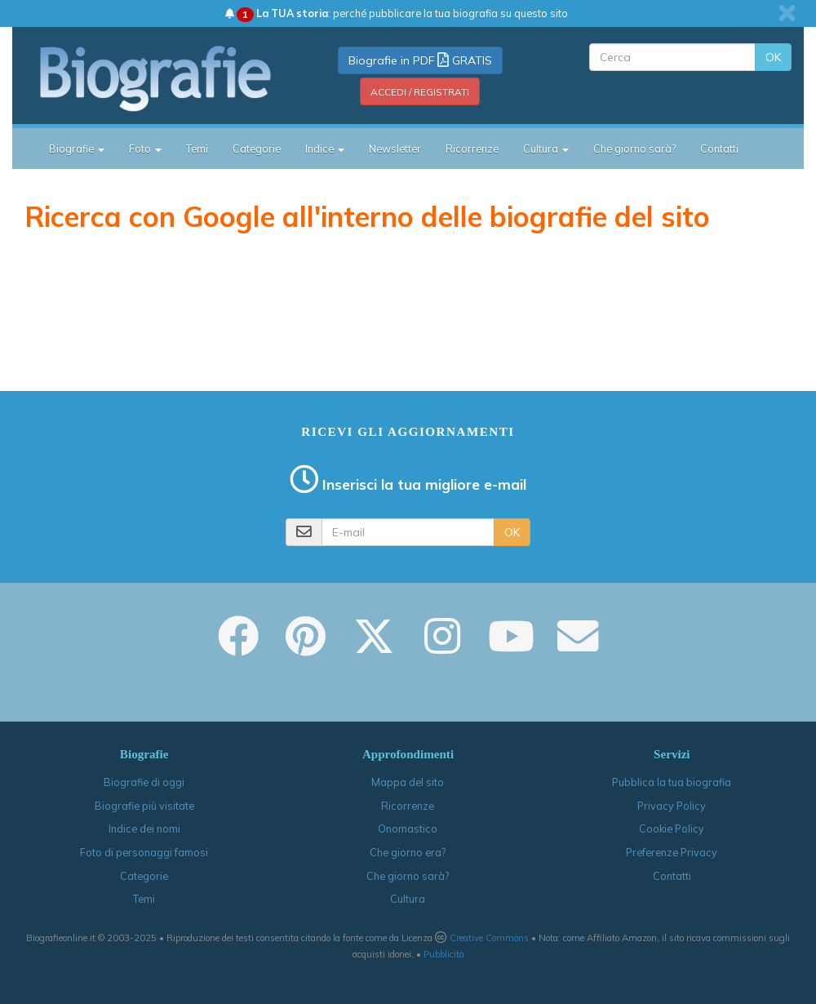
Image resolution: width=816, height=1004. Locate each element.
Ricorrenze (472, 148)
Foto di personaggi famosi (144, 852)
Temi (197, 148)
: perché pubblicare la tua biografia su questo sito (396, 13)
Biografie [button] (76, 148)
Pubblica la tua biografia (671, 782)
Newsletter (395, 148)
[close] (787, 13)
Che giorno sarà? (634, 148)
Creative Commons (489, 938)
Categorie (257, 148)
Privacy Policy (671, 805)
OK (773, 57)
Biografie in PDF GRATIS (420, 60)
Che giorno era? (408, 852)
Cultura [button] (546, 148)
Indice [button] (324, 148)
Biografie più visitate (144, 805)
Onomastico (407, 828)
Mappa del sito (407, 782)
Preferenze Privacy (671, 852)
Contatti (719, 148)
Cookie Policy (671, 828)
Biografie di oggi (144, 782)
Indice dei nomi (144, 828)
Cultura (407, 898)
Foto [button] (145, 148)
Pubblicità (444, 954)
